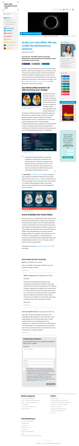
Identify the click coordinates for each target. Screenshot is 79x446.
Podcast (53, 412)
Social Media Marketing (28, 398)
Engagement (38, 179)
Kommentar (26, 346)
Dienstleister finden (56, 406)
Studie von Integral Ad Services (44, 246)
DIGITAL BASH (10, 45)
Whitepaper (10, 28)
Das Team (24, 425)
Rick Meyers (67, 36)
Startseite (24, 36)
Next (74, 112)
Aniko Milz (66, 42)
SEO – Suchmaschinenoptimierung (31, 400)
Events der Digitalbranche (58, 410)
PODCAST (9, 48)
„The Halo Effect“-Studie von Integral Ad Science (36, 81)
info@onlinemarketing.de (32, 374)
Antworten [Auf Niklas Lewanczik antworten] (27, 305)
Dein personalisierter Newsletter (59, 400)
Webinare (9, 30)
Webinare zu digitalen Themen (59, 404)
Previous (62, 112)
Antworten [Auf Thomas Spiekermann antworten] (25, 332)
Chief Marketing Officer (37, 174)
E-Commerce (25, 404)
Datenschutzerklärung (40, 380)
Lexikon (7, 26)
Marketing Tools (26, 408)
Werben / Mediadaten (27, 421)
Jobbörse (9, 36)
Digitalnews (8, 20)
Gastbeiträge (25, 423)
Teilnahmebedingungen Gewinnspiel (31, 435)
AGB (23, 433)
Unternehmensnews (10, 22)
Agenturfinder (55, 398)
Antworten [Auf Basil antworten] (25, 270)
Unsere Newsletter (10, 24)
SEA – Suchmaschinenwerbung (30, 402)
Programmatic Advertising (35, 36)
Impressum (25, 429)
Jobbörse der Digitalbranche (58, 408)
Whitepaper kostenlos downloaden (60, 402)
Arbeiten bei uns (26, 427)
